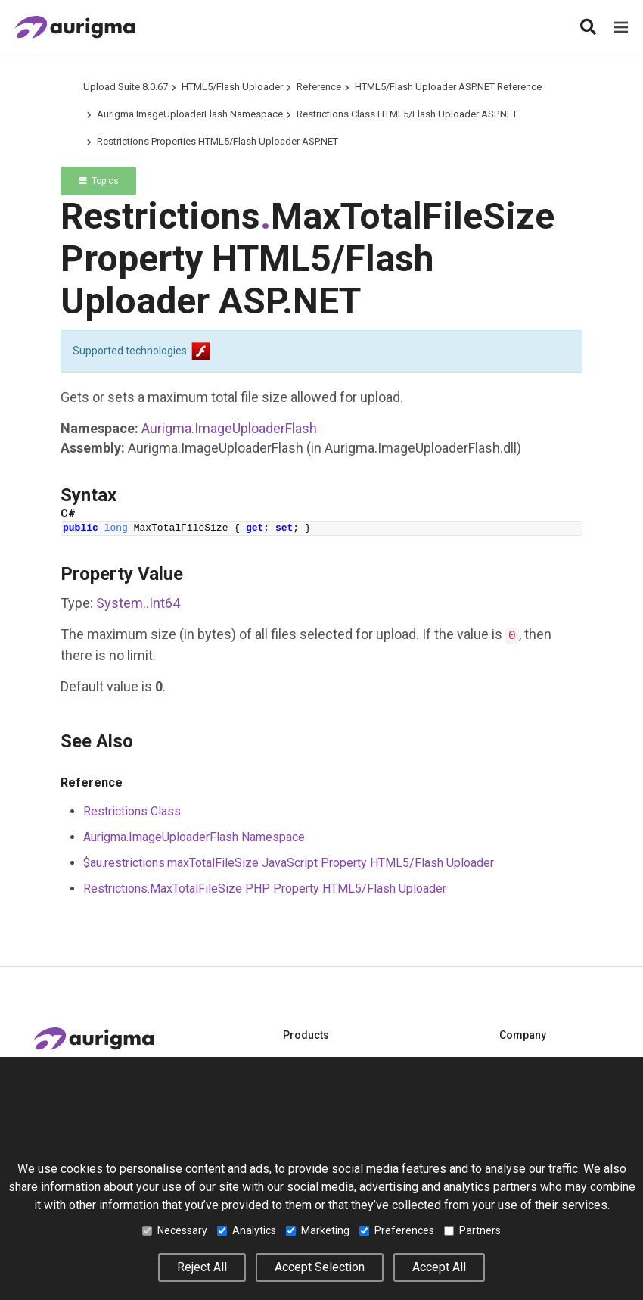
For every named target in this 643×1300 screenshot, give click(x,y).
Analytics (246, 1230)
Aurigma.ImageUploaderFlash (229, 428)
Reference (319, 86)
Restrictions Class (132, 811)
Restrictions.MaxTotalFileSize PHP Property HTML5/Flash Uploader (264, 888)
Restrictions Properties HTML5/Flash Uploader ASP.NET (217, 141)
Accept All (439, 1267)
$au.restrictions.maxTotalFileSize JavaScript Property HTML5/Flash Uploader (288, 863)
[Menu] (621, 27)
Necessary (174, 1230)
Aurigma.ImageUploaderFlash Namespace (190, 114)
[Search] (588, 27)
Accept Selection (320, 1267)
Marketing (317, 1230)
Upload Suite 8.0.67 (125, 86)
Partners (472, 1230)
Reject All (202, 1267)
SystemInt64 (138, 603)
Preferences (396, 1230)
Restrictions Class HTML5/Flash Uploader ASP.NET (407, 114)
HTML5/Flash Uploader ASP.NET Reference (448, 86)
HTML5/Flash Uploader (232, 86)
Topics (99, 181)
